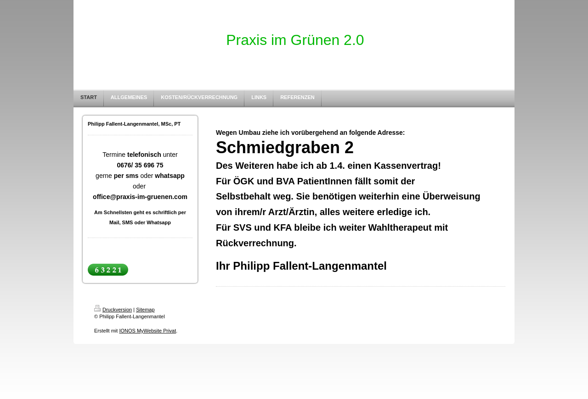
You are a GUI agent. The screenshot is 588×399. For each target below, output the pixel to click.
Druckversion (113, 309)
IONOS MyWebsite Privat (147, 330)
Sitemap (145, 309)
